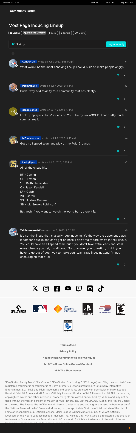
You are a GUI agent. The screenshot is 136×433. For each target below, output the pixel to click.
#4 (126, 138)
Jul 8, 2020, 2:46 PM (60, 162)
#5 (126, 162)
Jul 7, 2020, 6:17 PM (62, 109)
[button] (5, 428)
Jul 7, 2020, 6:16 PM (62, 85)
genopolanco (29, 109)
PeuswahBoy (29, 85)
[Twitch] (79, 288)
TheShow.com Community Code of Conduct (68, 357)
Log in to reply (116, 44)
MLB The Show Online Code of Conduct (68, 364)
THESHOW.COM (11, 2)
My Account (127, 2)
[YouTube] (68, 288)
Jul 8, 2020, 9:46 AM (64, 138)
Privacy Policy (68, 351)
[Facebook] (57, 288)
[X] (35, 288)
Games (94, 2)
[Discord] (90, 288)
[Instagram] (46, 288)
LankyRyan (28, 162)
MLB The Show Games (68, 370)
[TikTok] (101, 288)
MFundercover (30, 138)
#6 (126, 230)
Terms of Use (68, 344)
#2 (126, 85)
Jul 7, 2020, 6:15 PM (60, 61)
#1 (126, 61)
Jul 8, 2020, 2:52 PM (63, 230)
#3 (126, 109)
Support (110, 2)
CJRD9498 (28, 61)
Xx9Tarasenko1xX (30, 230)
